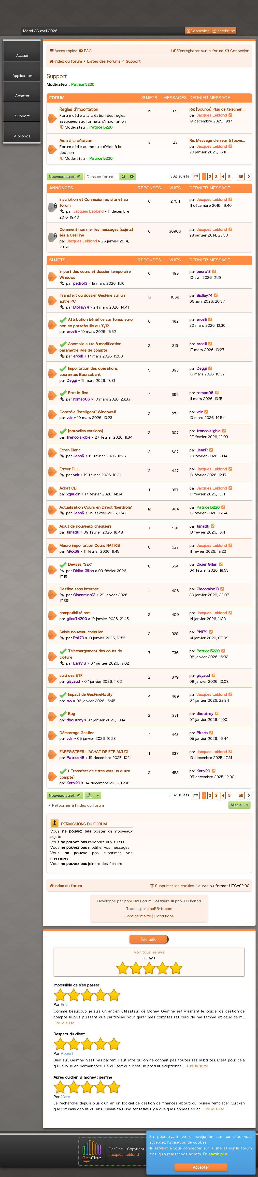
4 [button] (223, 176)
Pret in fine (78, 392)
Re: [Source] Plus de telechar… (216, 109)
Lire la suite (64, 1022)
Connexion (198, 30)
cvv (69, 700)
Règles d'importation (78, 109)
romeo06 (81, 399)
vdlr (70, 417)
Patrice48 (75, 757)
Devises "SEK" (80, 564)
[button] (196, 176)
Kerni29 (73, 782)
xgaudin (73, 494)
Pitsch (202, 732)
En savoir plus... (216, 1153)
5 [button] (229, 176)
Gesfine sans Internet (79, 588)
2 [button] (210, 176)
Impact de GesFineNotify (90, 694)
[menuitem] (85, 50)
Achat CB (67, 488)
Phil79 (78, 637)
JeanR (78, 455)
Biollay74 (81, 307)
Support (57, 76)
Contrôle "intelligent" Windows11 (87, 411)
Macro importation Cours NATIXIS (89, 545)
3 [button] (216, 176)
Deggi (72, 380)
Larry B (79, 663)
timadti (73, 532)
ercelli (72, 331)
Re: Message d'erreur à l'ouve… (217, 140)
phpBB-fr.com (159, 908)
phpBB (130, 900)
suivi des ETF (71, 675)
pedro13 (80, 283)
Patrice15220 (82, 84)
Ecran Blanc (69, 449)
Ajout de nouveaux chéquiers (85, 526)
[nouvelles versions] (85, 430)
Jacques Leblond (212, 115)
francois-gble (78, 437)
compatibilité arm (74, 612)
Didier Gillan (83, 570)
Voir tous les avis (149, 952)
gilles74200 (77, 618)
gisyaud (73, 681)
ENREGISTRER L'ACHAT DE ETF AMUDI (93, 751)
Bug (71, 713)
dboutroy (75, 719)
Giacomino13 (84, 594)
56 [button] (241, 176)
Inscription (224, 30)
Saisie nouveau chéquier (81, 631)
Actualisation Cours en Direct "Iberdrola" (95, 507)
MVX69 (73, 551)
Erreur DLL (69, 468)
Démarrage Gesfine (76, 732)
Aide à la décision (75, 140)
